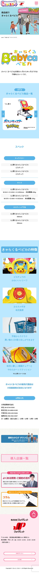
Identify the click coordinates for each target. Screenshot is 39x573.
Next (35, 114)
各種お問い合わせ (19, 554)
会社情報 (19, 561)
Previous (3, 114)
